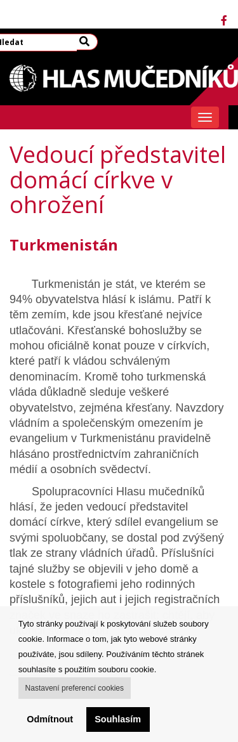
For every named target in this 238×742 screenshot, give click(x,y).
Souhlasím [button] (118, 719)
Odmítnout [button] (50, 719)
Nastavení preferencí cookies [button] (74, 688)
